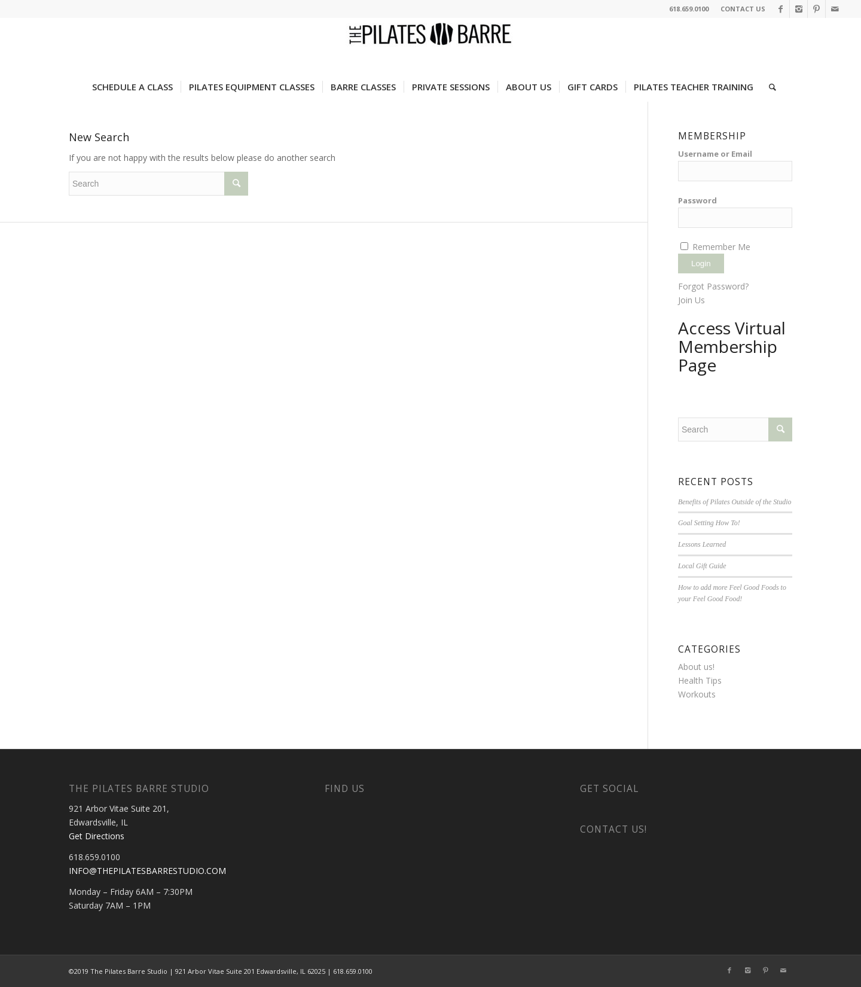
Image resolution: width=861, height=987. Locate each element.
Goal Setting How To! (709, 523)
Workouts (697, 694)
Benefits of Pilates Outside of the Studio (735, 502)
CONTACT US (742, 8)
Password (697, 200)
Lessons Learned (702, 544)
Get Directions (96, 836)
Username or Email (715, 153)
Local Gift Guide (702, 566)
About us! (696, 666)
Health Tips (700, 680)
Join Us (691, 300)
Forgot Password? (713, 286)
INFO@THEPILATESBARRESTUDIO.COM (147, 870)
